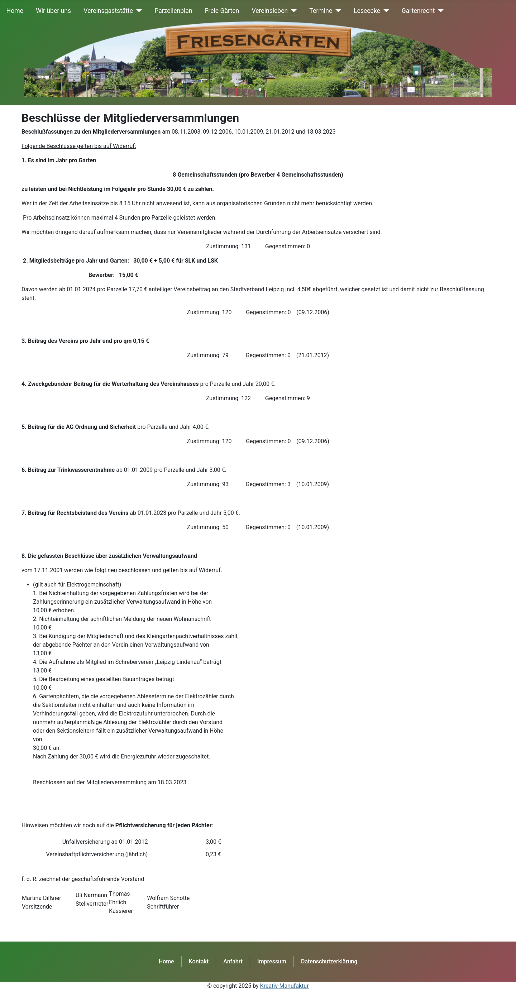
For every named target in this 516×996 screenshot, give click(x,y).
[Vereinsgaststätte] (137, 10)
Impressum (271, 961)
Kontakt (199, 961)
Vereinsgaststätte (108, 10)
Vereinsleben (270, 10)
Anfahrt (233, 961)
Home (14, 10)
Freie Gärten (222, 10)
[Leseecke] (384, 10)
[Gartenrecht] (439, 10)
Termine (320, 10)
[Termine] (336, 10)
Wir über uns (53, 10)
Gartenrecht (418, 10)
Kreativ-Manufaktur (284, 985)
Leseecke (367, 10)
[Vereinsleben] (292, 10)
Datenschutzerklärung (329, 961)
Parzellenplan (173, 10)
